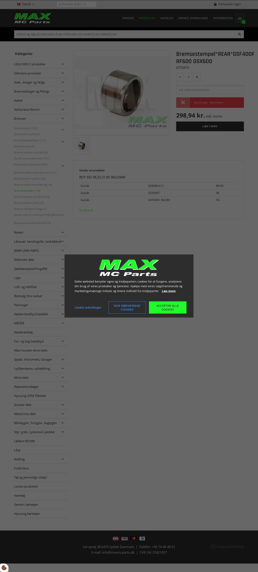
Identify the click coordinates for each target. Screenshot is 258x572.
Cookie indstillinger (88, 307)
